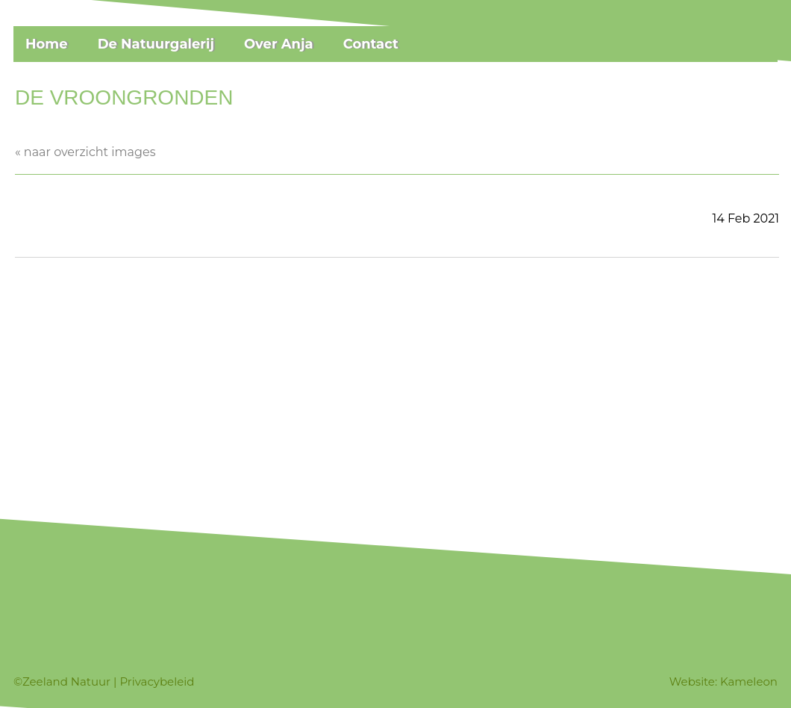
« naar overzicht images (85, 152)
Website (692, 681)
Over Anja (278, 44)
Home (46, 44)
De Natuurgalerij (156, 44)
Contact (370, 44)
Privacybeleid (156, 681)
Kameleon (749, 681)
